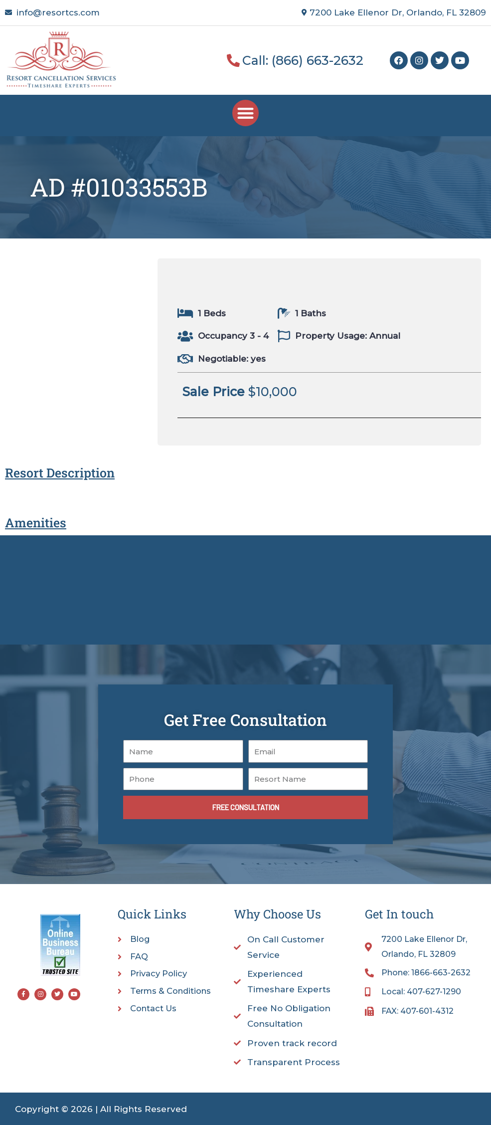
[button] (245, 113)
